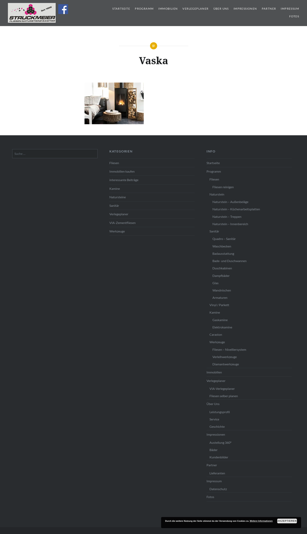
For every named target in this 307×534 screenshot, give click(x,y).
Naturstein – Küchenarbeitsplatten (236, 209)
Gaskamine (220, 320)
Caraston (215, 334)
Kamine (114, 188)
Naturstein (216, 194)
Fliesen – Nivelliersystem (229, 349)
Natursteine (117, 197)
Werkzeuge (117, 231)
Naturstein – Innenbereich (230, 224)
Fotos (294, 16)
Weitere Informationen (261, 521)
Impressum (290, 8)
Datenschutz (218, 489)
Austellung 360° (220, 442)
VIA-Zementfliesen (122, 223)
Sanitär (114, 205)
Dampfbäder (221, 275)
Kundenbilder (218, 457)
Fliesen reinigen (223, 187)
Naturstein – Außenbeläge (230, 202)
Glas (215, 283)
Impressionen (245, 8)
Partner (269, 8)
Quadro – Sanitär (224, 239)
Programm (144, 8)
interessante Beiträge (123, 180)
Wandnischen (221, 290)
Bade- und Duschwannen (229, 261)
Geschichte (217, 426)
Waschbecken (221, 246)
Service (214, 419)
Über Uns (221, 8)
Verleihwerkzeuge (224, 357)
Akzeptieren (287, 521)
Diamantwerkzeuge (225, 364)
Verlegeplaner (195, 8)
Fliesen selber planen (223, 396)
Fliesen (114, 163)
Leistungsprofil (219, 412)
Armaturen (219, 297)
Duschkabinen (222, 268)
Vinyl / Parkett (219, 305)
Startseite (121, 8)
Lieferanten (217, 473)
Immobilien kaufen (122, 171)
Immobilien (168, 8)
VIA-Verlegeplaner (222, 388)
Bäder (213, 450)
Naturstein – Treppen (226, 216)
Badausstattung (223, 253)
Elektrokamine (222, 327)
